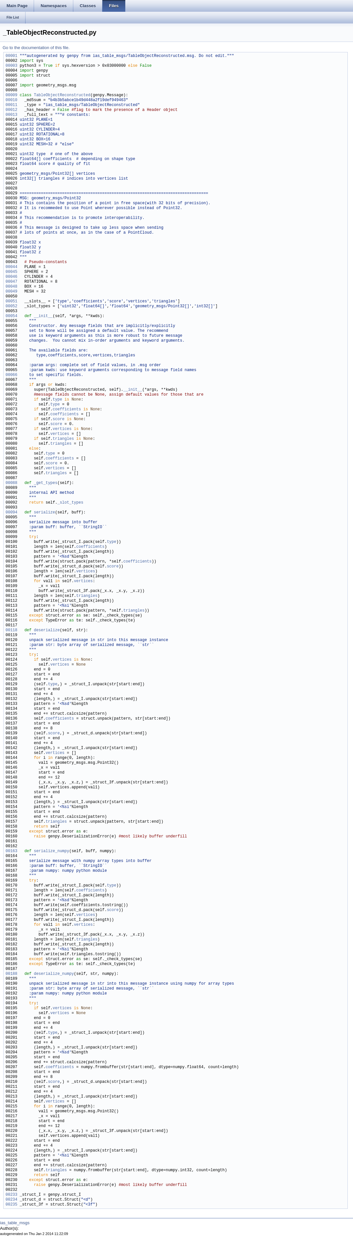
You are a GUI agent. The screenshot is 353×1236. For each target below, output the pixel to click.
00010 (11, 100)
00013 (11, 115)
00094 (11, 512)
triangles (63, 439)
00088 (11, 483)
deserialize (47, 630)
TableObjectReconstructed (62, 95)
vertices (62, 429)
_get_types (45, 483)
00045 (11, 272)
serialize (44, 512)
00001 (11, 56)
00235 (11, 1205)
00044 (11, 267)
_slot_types (70, 503)
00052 (11, 306)
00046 (11, 277)
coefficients (67, 409)
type (57, 400)
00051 (11, 301)
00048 (11, 287)
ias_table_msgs (14, 1222)
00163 (11, 851)
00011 (11, 105)
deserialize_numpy (54, 974)
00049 (11, 292)
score (58, 419)
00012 (11, 110)
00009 (11, 95)
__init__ (43, 316)
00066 (11, 375)
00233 (11, 1195)
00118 (11, 630)
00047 (11, 282)
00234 (11, 1200)
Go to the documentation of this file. (36, 47)
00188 (11, 974)
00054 (11, 316)
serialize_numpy (51, 851)
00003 (11, 66)
